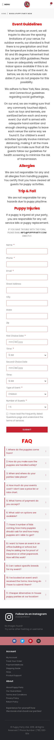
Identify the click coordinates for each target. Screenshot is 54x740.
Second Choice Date (16, 361)
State (9, 309)
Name (9, 244)
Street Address (13, 283)
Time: (9, 348)
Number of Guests (15, 400)
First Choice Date (15, 335)
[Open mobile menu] (6, 4)
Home (3, 13)
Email (9, 270)
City (8, 296)
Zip (7, 322)
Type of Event (13, 387)
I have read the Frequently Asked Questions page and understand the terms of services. (24, 417)
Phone (9, 258)
